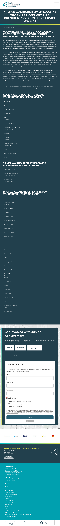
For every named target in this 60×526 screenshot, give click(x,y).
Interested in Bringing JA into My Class (20, 401)
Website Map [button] (16, 524)
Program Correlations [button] (12, 474)
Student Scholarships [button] (12, 510)
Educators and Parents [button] (13, 471)
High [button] (6, 508)
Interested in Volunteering (16, 406)
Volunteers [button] (9, 466)
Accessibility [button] (8, 524)
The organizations (42, 42)
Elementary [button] (8, 504)
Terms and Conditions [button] (11, 521)
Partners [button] (8, 477)
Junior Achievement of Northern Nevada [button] (18, 514)
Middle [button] (7, 506)
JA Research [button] (9, 490)
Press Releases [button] (9, 492)
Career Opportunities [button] (11, 494)
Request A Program (34, 347)
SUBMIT (30, 417)
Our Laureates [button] (9, 500)
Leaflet (42, 428)
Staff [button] (6, 487)
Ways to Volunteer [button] (11, 468)
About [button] (7, 483)
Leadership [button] (8, 485)
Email (8, 374)
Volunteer (20, 347)
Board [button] (7, 489)
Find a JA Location (10, 516)
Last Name (9, 390)
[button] (42, 523)
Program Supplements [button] (12, 472)
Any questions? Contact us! (12, 356)
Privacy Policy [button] (22, 521)
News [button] (7, 498)
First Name (9, 382)
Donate (9, 347)
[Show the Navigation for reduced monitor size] (56, 4)
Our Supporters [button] (10, 481)
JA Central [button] (24, 524)
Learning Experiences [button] (13, 503)
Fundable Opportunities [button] (12, 479)
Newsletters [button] (9, 496)
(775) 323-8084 (9, 458)
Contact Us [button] (8, 456)
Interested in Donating (15, 404)
